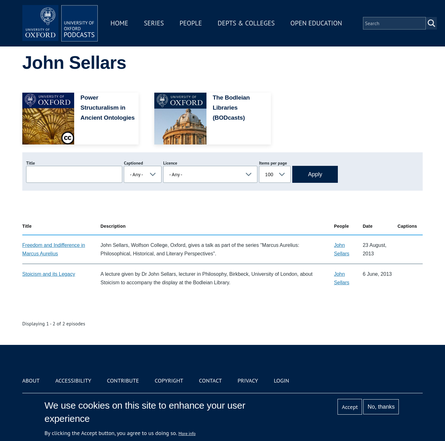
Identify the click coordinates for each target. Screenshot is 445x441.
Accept (350, 407)
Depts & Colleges (246, 23)
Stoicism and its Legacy (48, 274)
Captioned (133, 163)
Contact (210, 380)
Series (154, 23)
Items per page (273, 163)
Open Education (316, 23)
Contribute (123, 380)
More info (187, 433)
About (31, 380)
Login (281, 380)
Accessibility (73, 380)
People (190, 23)
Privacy (248, 380)
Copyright (169, 380)
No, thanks (381, 407)
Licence (170, 163)
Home (119, 23)
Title (30, 163)
